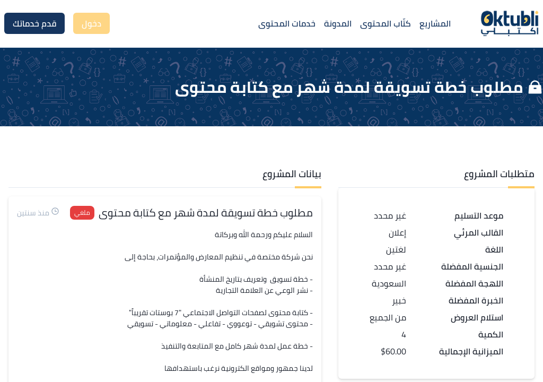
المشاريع (435, 23)
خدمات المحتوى (287, 23)
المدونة (338, 23)
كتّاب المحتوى (385, 23)
